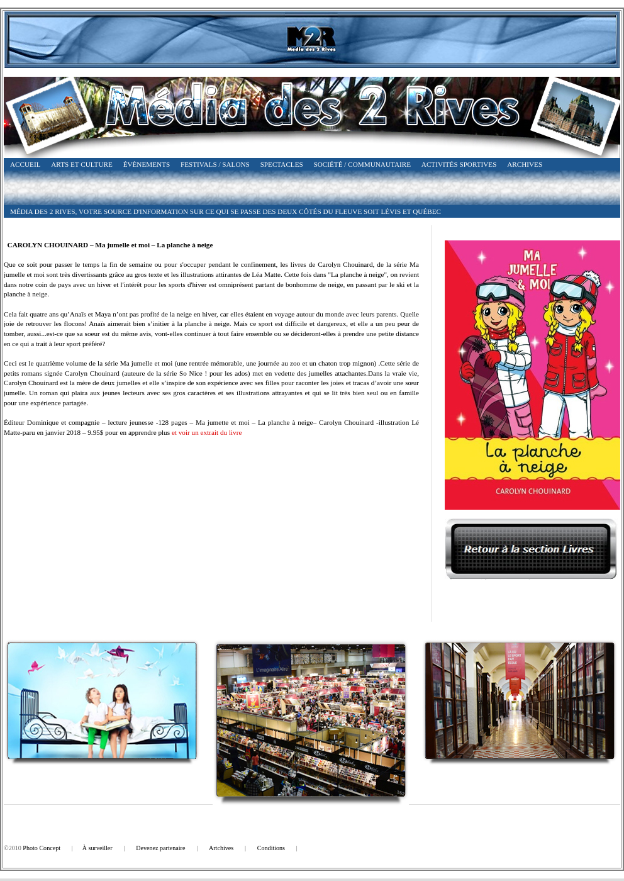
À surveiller (97, 848)
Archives (524, 164)
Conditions (271, 848)
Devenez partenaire (160, 848)
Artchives (221, 848)
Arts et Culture (82, 164)
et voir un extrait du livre (207, 432)
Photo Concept (41, 848)
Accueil (25, 164)
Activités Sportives (459, 164)
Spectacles (281, 164)
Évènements (146, 164)
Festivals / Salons (215, 164)
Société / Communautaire (362, 164)
